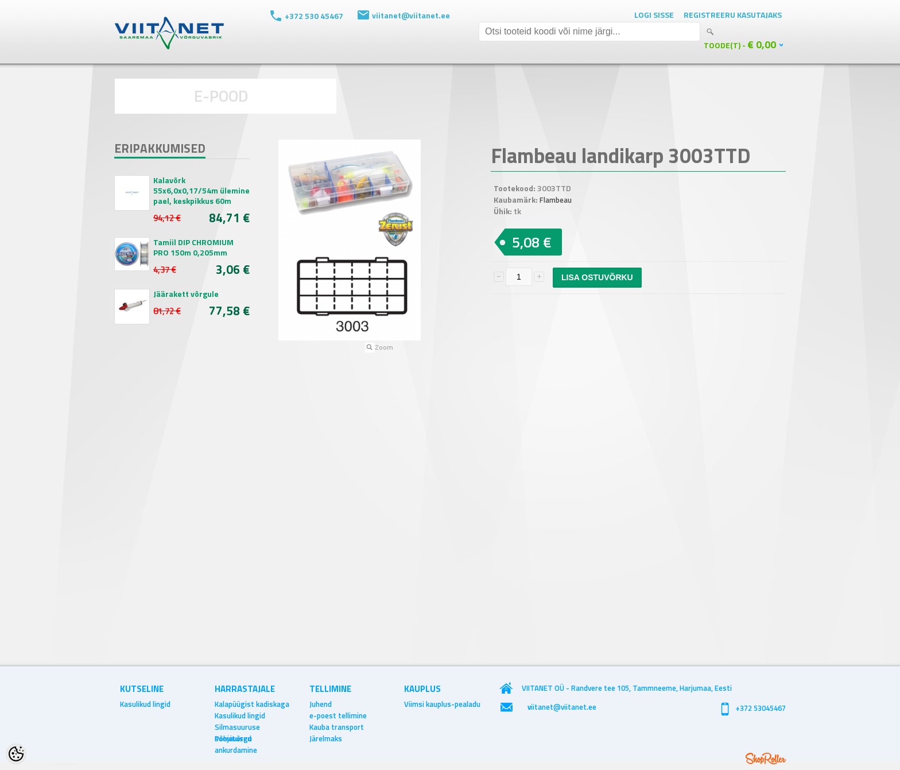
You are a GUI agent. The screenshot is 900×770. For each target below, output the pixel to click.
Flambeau (556, 200)
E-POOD (221, 95)
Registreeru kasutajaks (733, 15)
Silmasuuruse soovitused (237, 727)
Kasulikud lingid (145, 704)
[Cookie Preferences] (16, 754)
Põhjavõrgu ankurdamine (236, 738)
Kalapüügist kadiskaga (252, 704)
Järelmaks (325, 738)
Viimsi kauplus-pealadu (442, 704)
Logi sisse (654, 15)
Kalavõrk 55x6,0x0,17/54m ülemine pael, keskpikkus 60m (201, 190)
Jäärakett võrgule (186, 294)
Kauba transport (336, 727)
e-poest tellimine (338, 715)
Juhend (320, 704)
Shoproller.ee (766, 758)
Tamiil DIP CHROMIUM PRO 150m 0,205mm (193, 247)
